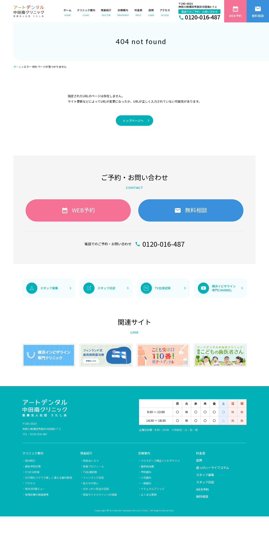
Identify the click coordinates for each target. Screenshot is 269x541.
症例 (199, 460)
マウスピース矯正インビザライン (160, 460)
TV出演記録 (90, 472)
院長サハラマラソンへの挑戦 (100, 494)
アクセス (30, 483)
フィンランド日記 (93, 477)
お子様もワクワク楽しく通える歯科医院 (48, 477)
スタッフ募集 (205, 475)
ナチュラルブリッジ (152, 489)
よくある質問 (149, 494)
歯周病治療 (147, 466)
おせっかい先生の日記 (96, 489)
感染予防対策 (33, 466)
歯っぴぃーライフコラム (212, 467)
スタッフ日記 (205, 482)
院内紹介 (30, 460)
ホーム (17, 66)
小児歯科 (146, 477)
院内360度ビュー (35, 489)
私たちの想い (91, 483)
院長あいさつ (91, 460)
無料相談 (202, 496)
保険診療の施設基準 (37, 494)
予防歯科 (146, 472)
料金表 (200, 453)
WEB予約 (202, 489)
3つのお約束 (32, 472)
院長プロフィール (93, 466)
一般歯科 (146, 483)
